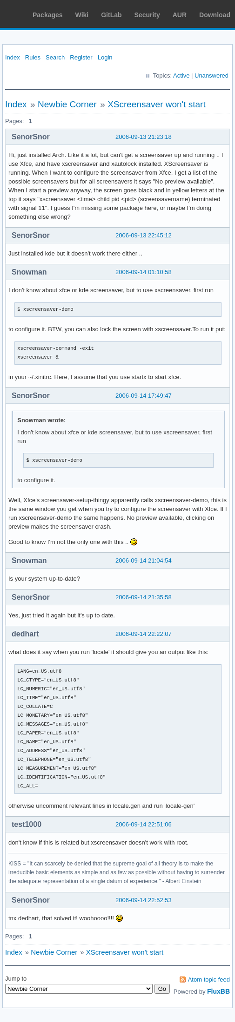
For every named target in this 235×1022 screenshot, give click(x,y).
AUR (180, 15)
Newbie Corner (67, 104)
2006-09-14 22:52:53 (143, 900)
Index (12, 57)
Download (214, 15)
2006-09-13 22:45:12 (143, 235)
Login (105, 57)
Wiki (82, 15)
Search (55, 57)
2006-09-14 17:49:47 (143, 395)
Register (81, 57)
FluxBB (218, 991)
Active (181, 75)
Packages (48, 15)
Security (147, 15)
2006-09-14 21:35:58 (143, 597)
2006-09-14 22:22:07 (143, 633)
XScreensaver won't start (156, 104)
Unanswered (211, 75)
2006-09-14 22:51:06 (143, 824)
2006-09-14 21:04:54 (143, 560)
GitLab (111, 15)
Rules (32, 57)
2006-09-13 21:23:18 (143, 136)
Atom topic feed (209, 979)
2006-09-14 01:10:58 (143, 272)
